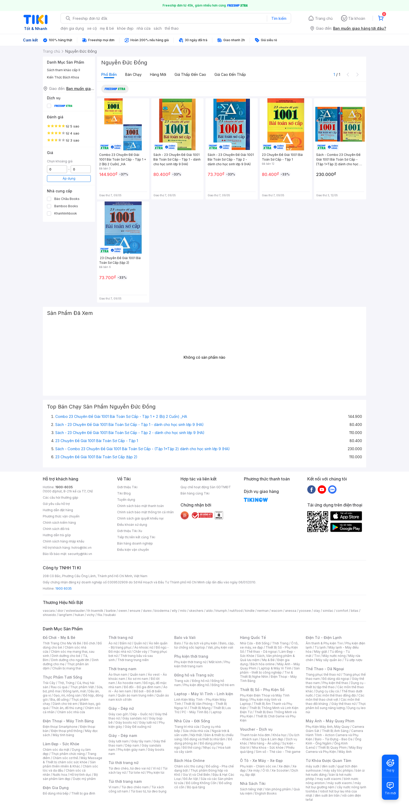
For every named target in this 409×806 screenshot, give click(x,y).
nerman (263, 611)
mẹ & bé (107, 28)
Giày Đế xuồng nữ (138, 727)
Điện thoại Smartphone (60, 727)
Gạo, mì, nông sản (67, 695)
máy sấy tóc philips (338, 770)
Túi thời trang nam (125, 781)
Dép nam (132, 745)
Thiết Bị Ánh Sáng (335, 731)
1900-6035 (64, 487)
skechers (196, 611)
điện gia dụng (72, 28)
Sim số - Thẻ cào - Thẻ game (278, 752)
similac (328, 611)
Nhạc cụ (209, 747)
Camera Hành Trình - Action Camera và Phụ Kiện (334, 735)
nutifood (236, 611)
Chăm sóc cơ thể (65, 758)
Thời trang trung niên (133, 660)
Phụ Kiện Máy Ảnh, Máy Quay (328, 727)
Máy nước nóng (334, 656)
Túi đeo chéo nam (135, 787)
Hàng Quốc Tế (253, 637)
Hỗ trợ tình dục (80, 775)
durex (147, 611)
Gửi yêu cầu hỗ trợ (56, 504)
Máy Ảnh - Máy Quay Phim (330, 721)
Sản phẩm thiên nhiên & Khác (69, 764)
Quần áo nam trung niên (136, 695)
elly (174, 611)
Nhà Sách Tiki (253, 783)
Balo (177, 643)
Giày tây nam (141, 741)
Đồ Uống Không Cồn (201, 783)
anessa (290, 611)
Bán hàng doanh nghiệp (135, 543)
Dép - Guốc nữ (141, 714)
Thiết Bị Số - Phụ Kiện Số (262, 689)
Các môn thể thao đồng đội (336, 695)
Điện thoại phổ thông (66, 731)
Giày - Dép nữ (121, 708)
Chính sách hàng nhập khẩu (63, 541)
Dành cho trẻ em (65, 704)
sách (158, 28)
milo (183, 611)
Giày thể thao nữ (343, 704)
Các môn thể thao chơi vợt (335, 697)
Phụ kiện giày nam (131, 750)
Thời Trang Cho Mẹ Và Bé (62, 643)
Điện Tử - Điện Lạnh (324, 637)
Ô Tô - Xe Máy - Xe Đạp (261, 760)
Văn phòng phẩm (278, 789)
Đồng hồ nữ (200, 681)
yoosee (305, 611)
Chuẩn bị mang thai (66, 668)
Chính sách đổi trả (56, 529)
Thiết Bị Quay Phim (332, 747)
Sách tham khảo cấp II (63, 70)
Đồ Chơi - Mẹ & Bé (59, 637)
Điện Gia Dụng (56, 787)
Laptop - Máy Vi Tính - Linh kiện (203, 694)
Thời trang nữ (121, 637)
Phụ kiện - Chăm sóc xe (258, 766)
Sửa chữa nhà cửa (196, 731)
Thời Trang (280, 643)
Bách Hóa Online (189, 760)
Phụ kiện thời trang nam (202, 664)
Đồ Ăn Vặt (190, 779)
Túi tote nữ (136, 772)
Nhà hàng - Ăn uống (265, 743)
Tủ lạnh (320, 647)
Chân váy (140, 652)
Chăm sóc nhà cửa (71, 712)
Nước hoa (60, 775)
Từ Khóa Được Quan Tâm (328, 760)
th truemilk (95, 611)
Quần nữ (140, 643)
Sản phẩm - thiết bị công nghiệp (270, 670)
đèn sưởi (328, 766)
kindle (250, 611)
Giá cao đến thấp (230, 74)
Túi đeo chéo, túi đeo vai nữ (129, 768)
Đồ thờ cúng (192, 747)
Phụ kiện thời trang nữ (190, 662)
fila (99, 615)
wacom (276, 611)
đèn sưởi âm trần (327, 795)
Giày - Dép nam (123, 735)
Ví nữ (156, 768)
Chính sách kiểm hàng (59, 522)
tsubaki (110, 615)
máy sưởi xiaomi (339, 783)
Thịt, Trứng (66, 683)
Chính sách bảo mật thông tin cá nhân (145, 512)
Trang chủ (324, 18)
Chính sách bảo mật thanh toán (140, 506)
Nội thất (196, 735)
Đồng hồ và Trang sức (194, 675)
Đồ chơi (89, 643)
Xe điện (284, 766)
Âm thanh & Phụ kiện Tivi (324, 643)
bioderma (161, 611)
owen (122, 611)
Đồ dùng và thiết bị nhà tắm (204, 739)
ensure (135, 611)
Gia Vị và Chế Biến (196, 775)
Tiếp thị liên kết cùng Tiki (136, 537)
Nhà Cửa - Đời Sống (192, 721)
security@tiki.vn (80, 554)
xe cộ (92, 28)
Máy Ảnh (345, 752)
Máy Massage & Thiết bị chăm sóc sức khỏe (72, 760)
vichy (91, 615)
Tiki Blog (124, 493)
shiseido (49, 615)
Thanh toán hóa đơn (255, 735)
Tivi (317, 656)
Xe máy (254, 770)
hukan (79, 615)
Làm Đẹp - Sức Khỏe (61, 744)
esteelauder (75, 611)
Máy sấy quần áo (329, 660)
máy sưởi (312, 766)
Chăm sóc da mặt (56, 750)
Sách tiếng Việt (251, 789)
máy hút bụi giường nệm (333, 785)
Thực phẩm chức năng (68, 754)
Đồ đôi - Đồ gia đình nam (142, 687)
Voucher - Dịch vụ (256, 729)
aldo (209, 611)
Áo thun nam (118, 674)
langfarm (65, 615)
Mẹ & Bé (268, 660)
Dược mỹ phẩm (84, 779)
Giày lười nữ (147, 722)
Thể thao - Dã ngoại (261, 652)
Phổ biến (109, 74)
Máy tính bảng (63, 735)
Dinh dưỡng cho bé (66, 656)
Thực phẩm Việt (82, 687)
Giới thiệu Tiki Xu (129, 531)
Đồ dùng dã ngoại (335, 679)
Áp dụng (69, 178)
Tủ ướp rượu (353, 660)
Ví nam (114, 787)
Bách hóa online (262, 664)
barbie (111, 611)
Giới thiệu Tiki (127, 487)
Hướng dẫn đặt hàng (58, 510)
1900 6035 (63, 588)
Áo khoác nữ (143, 647)
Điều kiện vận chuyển (133, 550)
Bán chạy (133, 74)
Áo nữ (113, 643)
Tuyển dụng (126, 500)
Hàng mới (158, 74)
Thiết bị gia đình (83, 793)
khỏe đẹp (125, 28)
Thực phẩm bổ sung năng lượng (336, 706)
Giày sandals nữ (134, 718)
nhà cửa (144, 28)
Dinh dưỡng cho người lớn (70, 660)
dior (60, 611)
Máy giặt (320, 652)
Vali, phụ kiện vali (220, 647)
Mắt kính (215, 662)
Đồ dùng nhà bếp (56, 793)
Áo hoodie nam (129, 683)
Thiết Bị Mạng (200, 708)
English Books (266, 793)
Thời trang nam (122, 669)
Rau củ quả (59, 687)
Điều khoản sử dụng (132, 525)
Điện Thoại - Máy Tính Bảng (68, 721)
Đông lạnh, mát (74, 691)
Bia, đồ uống (59, 699)
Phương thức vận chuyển (61, 516)
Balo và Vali (185, 637)
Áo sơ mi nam (138, 679)
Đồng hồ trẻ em (223, 685)
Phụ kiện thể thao (335, 683)
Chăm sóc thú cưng (188, 766)
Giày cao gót (118, 714)
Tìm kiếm (278, 18)
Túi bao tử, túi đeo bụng (148, 791)
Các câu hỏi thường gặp (60, 497)
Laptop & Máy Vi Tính (275, 668)
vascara (49, 611)
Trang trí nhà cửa (186, 727)
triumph (221, 611)
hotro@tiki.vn (81, 547)
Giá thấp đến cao (190, 74)
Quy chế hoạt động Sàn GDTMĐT (206, 487)
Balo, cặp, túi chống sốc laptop (204, 645)
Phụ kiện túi (155, 772)
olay (317, 611)
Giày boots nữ (125, 722)
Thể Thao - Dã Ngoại (325, 669)
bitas (354, 611)
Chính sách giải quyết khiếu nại (140, 518)
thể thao (172, 28)
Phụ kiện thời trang (191, 656)
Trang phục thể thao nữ (323, 674)
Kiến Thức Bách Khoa (63, 77)
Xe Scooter (280, 770)
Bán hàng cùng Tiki (195, 493)
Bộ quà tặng (196, 787)
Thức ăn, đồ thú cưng (66, 708)
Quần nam (137, 674)
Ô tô (265, 770)
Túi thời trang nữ (124, 762)
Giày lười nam (119, 741)
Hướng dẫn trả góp (57, 535)
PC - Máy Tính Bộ (195, 712)
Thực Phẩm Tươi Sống (62, 677)
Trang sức (181, 681)
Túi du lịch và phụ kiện (200, 643)
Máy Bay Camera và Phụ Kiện (334, 750)
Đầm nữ (125, 643)
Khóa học (280, 735)
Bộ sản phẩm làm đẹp (70, 777)
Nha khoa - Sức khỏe (268, 747)
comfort (342, 611)
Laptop (216, 712)
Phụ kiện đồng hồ (196, 685)
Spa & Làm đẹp (272, 739)
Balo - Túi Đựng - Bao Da (333, 739)
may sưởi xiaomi (329, 779)
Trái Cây (49, 683)
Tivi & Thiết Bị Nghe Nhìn (266, 674)
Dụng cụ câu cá (327, 691)
